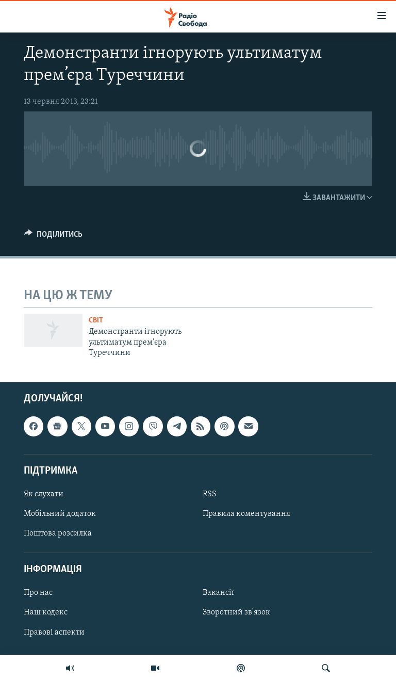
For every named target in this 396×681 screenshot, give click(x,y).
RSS (210, 494)
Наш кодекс (46, 613)
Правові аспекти (54, 632)
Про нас (38, 593)
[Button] (53, 237)
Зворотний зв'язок (236, 613)
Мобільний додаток (60, 514)
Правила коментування (246, 514)
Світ (96, 321)
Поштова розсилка (58, 534)
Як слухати (43, 494)
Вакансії (218, 593)
